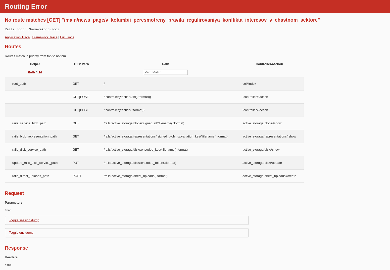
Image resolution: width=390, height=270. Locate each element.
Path (31, 72)
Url (40, 72)
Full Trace (67, 37)
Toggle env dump (21, 232)
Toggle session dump (24, 220)
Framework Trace (44, 37)
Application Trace (17, 37)
